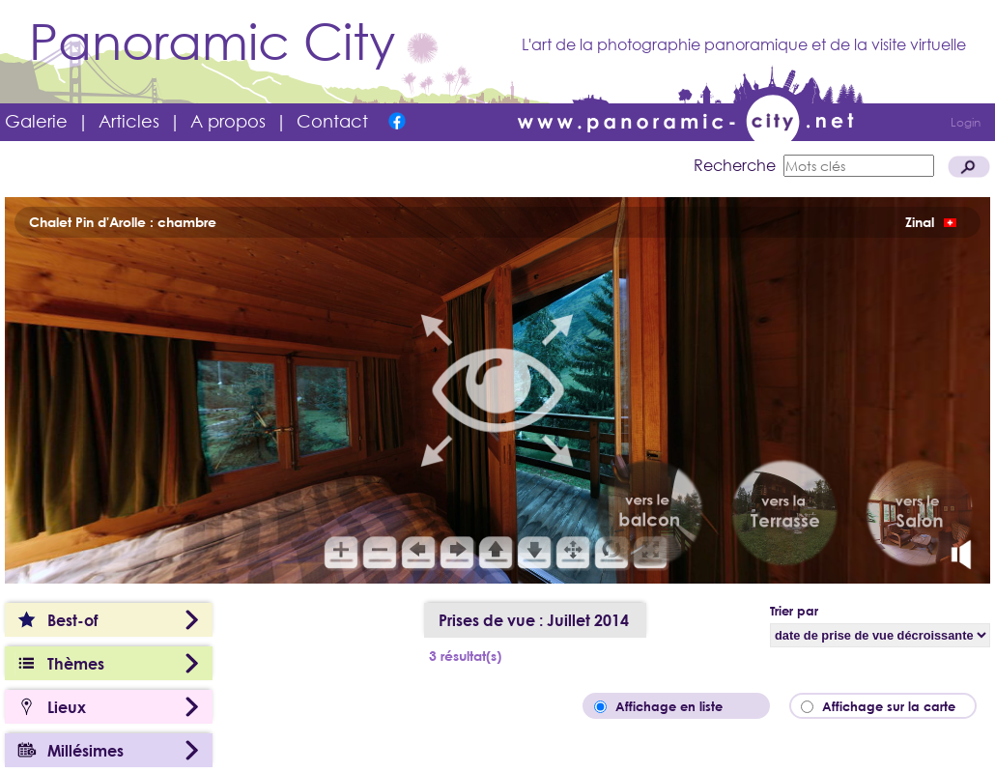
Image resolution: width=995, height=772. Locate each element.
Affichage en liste (682, 706)
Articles (129, 120)
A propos (228, 120)
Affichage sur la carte (894, 706)
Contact (332, 120)
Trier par (794, 610)
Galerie (36, 120)
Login (966, 122)
